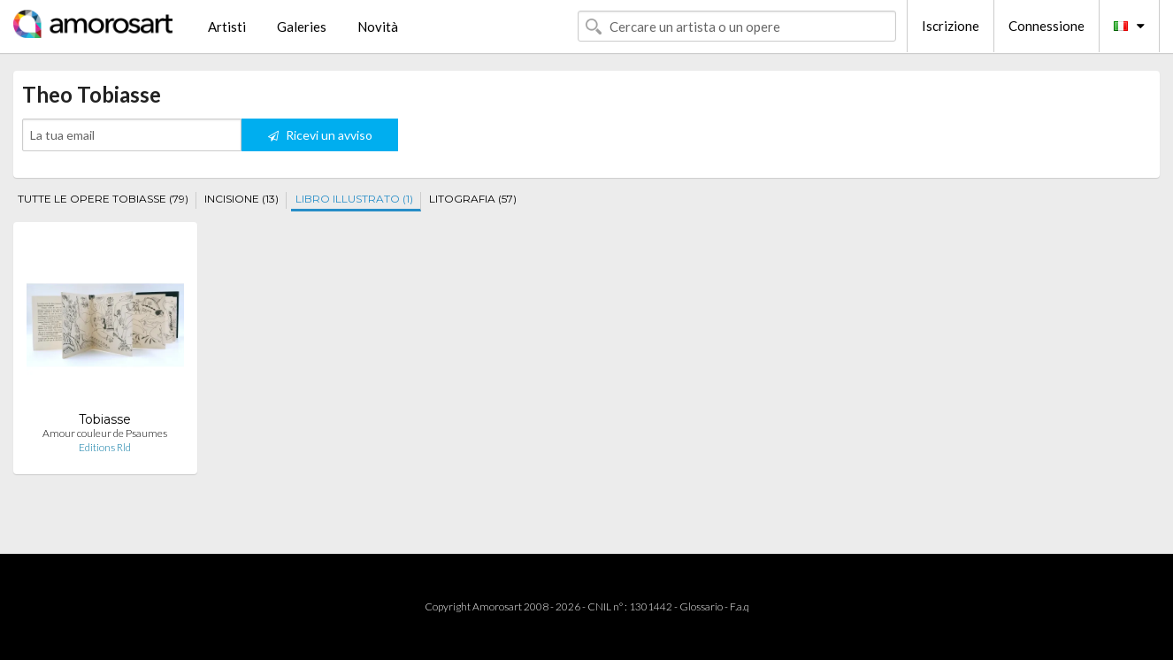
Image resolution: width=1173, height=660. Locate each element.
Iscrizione (950, 26)
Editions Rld (105, 447)
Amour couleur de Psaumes (104, 433)
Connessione (1046, 26)
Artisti (227, 27)
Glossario (701, 606)
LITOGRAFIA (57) (473, 198)
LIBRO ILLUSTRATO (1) (354, 198)
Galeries (301, 27)
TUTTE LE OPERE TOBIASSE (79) (103, 198)
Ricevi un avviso (320, 134)
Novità (377, 27)
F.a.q (739, 606)
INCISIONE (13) (241, 198)
